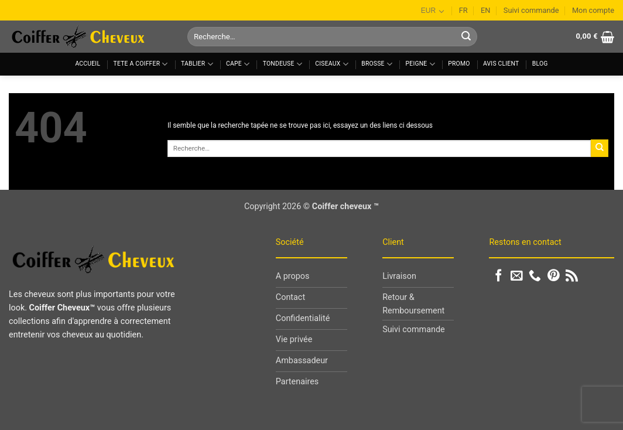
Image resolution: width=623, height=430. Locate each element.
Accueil (87, 63)
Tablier (197, 64)
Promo (459, 63)
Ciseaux (331, 64)
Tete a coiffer (141, 64)
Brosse (376, 64)
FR (463, 10)
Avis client (501, 63)
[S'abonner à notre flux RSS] (572, 276)
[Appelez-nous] (535, 276)
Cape (237, 64)
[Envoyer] (466, 37)
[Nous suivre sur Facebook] (498, 276)
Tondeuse (282, 64)
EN (485, 10)
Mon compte (593, 10)
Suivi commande (531, 10)
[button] (595, 37)
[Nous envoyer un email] (517, 276)
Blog (540, 63)
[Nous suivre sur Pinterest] (553, 276)
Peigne (420, 64)
